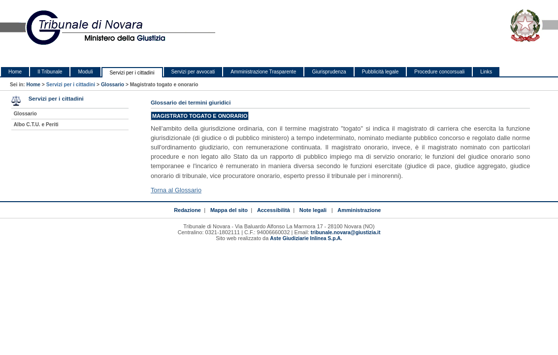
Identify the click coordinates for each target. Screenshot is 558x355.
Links (486, 71)
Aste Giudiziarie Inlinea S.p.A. (306, 238)
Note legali (313, 210)
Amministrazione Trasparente (263, 71)
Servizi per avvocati (193, 71)
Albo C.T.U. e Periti (36, 124)
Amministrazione (359, 210)
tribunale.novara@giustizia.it (346, 232)
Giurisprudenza (329, 71)
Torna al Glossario (176, 190)
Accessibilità (273, 210)
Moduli (85, 71)
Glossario (112, 84)
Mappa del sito (229, 210)
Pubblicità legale (380, 71)
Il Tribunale (49, 71)
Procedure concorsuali (439, 71)
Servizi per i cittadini (132, 72)
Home (15, 71)
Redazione (187, 210)
